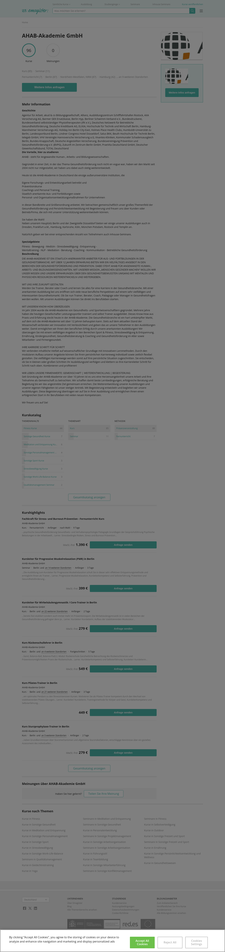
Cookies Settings (196, 942)
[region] (112, 941)
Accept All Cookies (142, 942)
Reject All (170, 942)
